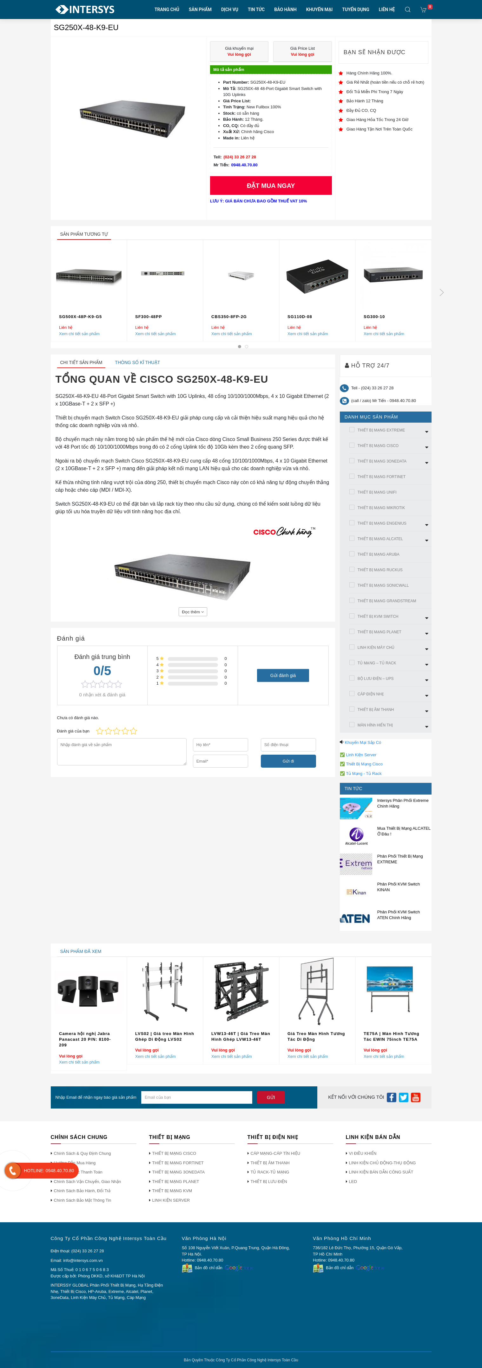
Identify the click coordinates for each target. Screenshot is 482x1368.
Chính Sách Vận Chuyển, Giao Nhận (87, 1181)
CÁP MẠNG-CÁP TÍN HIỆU (275, 1153)
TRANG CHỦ (167, 9)
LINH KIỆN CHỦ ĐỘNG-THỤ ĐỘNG (382, 1162)
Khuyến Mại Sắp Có (363, 742)
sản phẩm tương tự (84, 234)
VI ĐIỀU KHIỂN (363, 1153)
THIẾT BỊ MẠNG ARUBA (378, 554)
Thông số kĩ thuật (137, 362)
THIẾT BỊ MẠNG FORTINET (382, 477)
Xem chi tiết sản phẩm (79, 333)
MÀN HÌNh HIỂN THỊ (375, 725)
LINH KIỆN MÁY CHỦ (376, 647)
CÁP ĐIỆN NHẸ (371, 694)
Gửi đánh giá (283, 675)
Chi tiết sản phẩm (81, 362)
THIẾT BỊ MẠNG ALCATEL (380, 539)
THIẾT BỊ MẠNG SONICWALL (383, 585)
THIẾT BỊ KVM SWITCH (378, 616)
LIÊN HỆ (387, 9)
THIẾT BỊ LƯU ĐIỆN (269, 1181)
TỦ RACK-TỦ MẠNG (270, 1172)
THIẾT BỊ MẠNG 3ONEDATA (382, 461)
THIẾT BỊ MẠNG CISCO (378, 446)
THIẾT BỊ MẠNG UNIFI (377, 492)
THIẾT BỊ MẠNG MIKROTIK (381, 508)
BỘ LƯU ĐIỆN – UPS (376, 678)
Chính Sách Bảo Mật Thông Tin (82, 1200)
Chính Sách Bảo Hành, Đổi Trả (82, 1190)
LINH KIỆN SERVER (171, 1200)
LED (353, 1181)
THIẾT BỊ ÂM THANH (376, 709)
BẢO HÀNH (285, 9)
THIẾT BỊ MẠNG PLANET (379, 632)
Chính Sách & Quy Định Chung (82, 1153)
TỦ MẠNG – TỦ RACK (377, 663)
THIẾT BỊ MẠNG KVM (172, 1190)
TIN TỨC (256, 9)
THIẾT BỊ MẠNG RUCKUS (380, 570)
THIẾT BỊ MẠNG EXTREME (381, 430)
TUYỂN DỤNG (355, 9)
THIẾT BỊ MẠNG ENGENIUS (382, 523)
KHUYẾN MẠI (319, 9)
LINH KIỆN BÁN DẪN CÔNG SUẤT (381, 1172)
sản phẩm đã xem (81, 951)
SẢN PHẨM (200, 9)
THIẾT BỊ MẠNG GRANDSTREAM (387, 601)
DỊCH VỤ (229, 9)
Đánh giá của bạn (73, 731)
